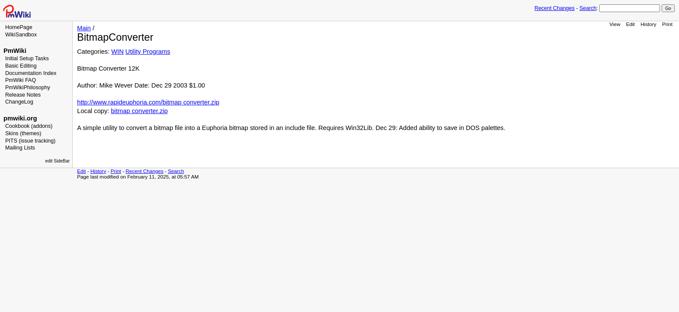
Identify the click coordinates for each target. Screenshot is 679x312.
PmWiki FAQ (20, 80)
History (648, 24)
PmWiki (14, 50)
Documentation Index (30, 73)
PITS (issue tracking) (30, 141)
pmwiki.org (20, 118)
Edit (630, 24)
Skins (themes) (23, 133)
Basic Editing (20, 66)
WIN (117, 51)
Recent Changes (554, 8)
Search (587, 8)
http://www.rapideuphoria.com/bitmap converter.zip (148, 102)
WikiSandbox (21, 35)
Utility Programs (148, 51)
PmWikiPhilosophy (27, 87)
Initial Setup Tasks (27, 58)
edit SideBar (57, 161)
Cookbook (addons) (28, 126)
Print (667, 24)
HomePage (18, 27)
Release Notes (23, 95)
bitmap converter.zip (139, 110)
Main (84, 28)
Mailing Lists (20, 148)
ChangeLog (19, 102)
